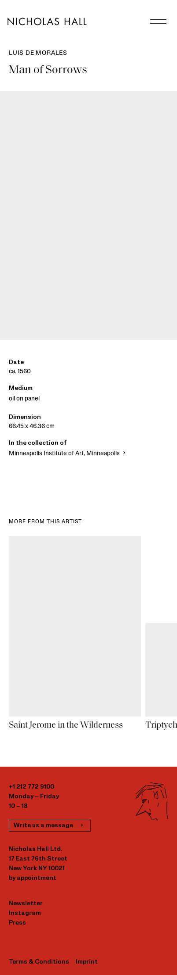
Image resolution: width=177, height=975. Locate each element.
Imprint (87, 962)
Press (17, 923)
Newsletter (26, 903)
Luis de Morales (38, 53)
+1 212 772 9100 (31, 787)
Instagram (25, 913)
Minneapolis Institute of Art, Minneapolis (68, 453)
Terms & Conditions (39, 962)
